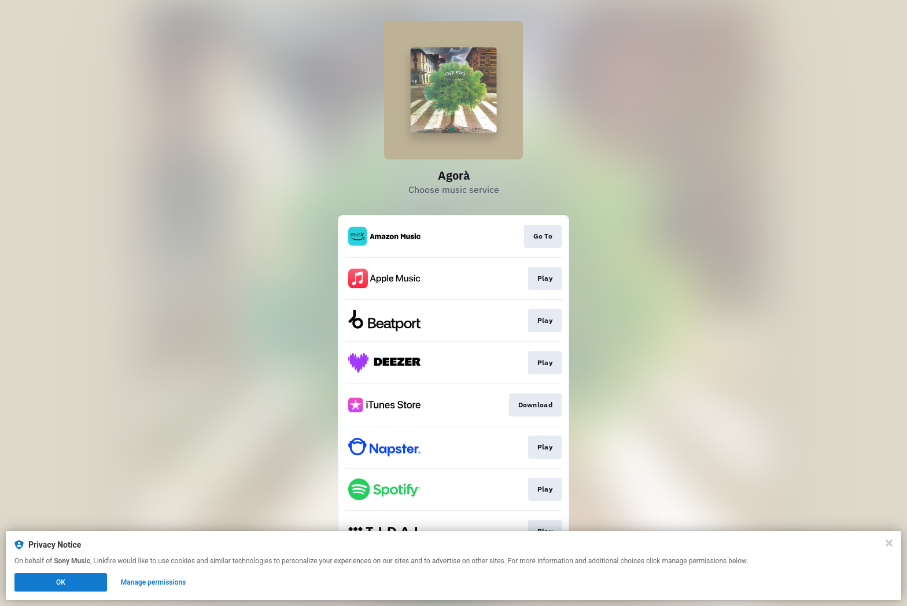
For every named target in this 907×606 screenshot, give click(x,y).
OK (60, 582)
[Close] (889, 543)
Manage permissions (153, 582)
